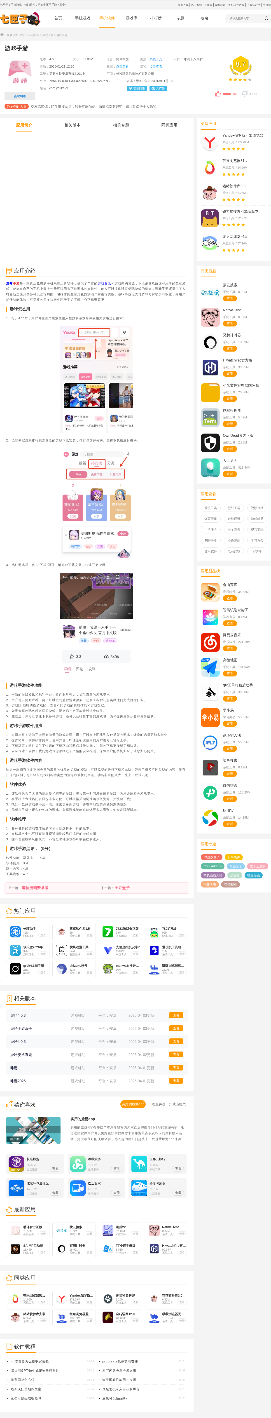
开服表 (208, 5)
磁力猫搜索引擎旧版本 (240, 211)
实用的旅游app (82, 1119)
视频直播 (257, 508)
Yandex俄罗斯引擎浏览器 (242, 135)
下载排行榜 (254, 5)
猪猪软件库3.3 (233, 186)
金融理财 (234, 519)
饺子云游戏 (258, 866)
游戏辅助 (257, 519)
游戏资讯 (104, 283)
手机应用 (34, 35)
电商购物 (234, 551)
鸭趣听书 (209, 884)
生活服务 (210, 529)
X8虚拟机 (230, 884)
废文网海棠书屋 (235, 237)
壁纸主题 (234, 508)
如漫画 (235, 875)
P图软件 (210, 540)
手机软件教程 (236, 5)
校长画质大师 (212, 875)
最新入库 (183, 5)
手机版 (267, 5)
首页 (58, 18)
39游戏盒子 (211, 857)
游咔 (9, 283)
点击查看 (122, 66)
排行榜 (156, 18)
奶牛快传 (233, 857)
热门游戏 (197, 5)
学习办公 (257, 540)
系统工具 (48, 35)
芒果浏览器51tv (234, 161)
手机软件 (107, 18)
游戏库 (131, 18)
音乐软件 (210, 551)
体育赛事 (210, 519)
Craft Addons (212, 866)
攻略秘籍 (220, 5)
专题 (180, 18)
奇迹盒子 (235, 866)
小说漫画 (234, 540)
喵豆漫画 (253, 875)
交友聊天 (234, 529)
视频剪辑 (257, 529)
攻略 (204, 18)
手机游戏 (82, 18)
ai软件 (257, 551)
